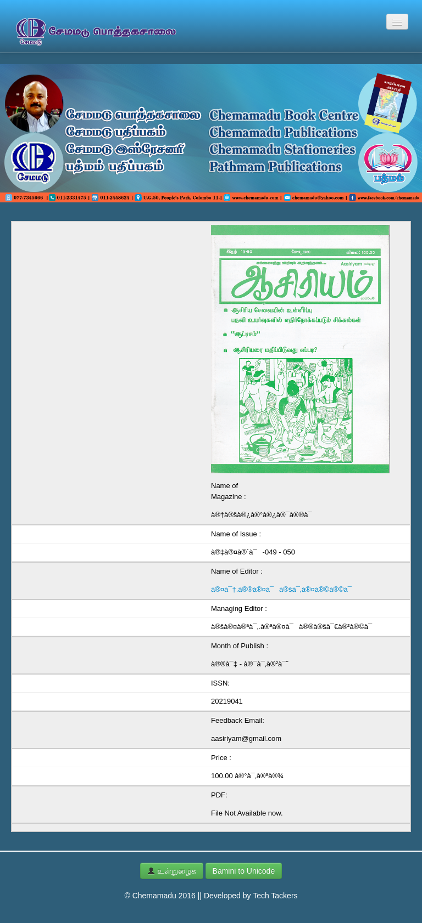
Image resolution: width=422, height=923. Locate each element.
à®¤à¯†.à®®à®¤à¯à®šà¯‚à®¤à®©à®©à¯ (284, 589)
